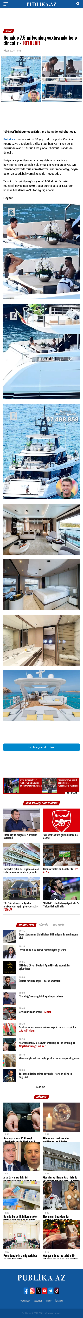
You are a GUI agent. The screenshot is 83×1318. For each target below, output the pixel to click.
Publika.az (10, 139)
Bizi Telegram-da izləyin (41, 747)
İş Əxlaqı (59, 1300)
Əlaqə (48, 1300)
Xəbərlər (38, 1300)
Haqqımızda (25, 1300)
